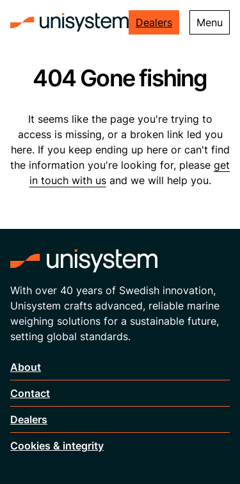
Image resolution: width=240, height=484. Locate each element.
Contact (30, 393)
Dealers (154, 22)
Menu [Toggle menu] (209, 22)
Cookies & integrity (57, 445)
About (25, 367)
